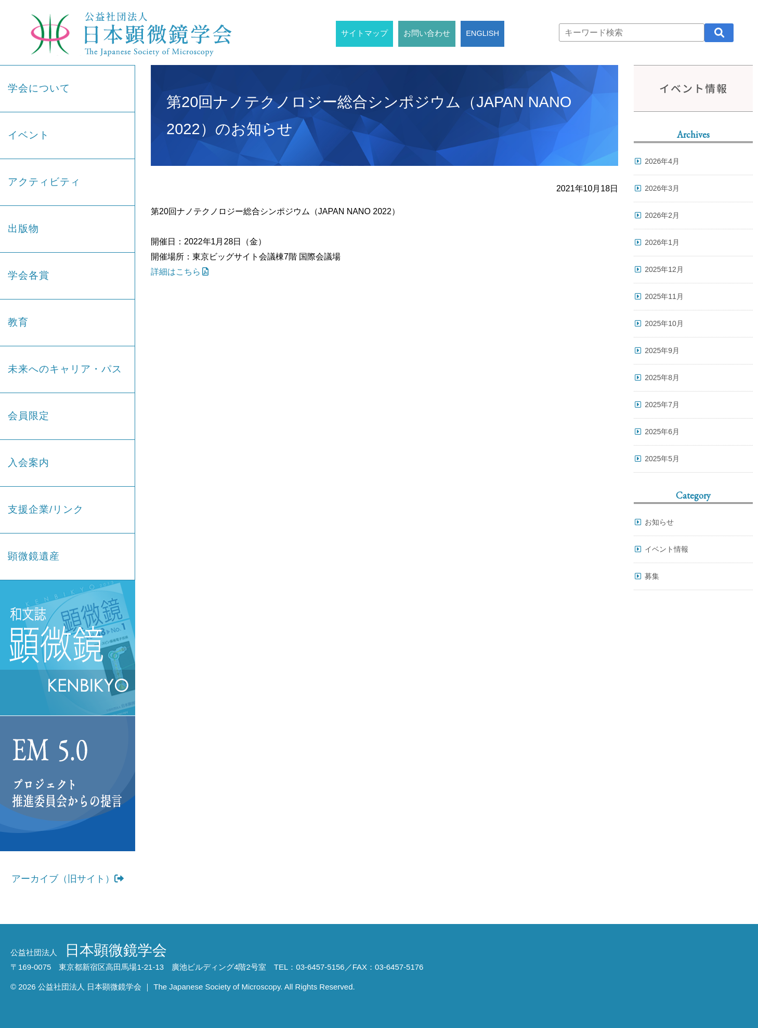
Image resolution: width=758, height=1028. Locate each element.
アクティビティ (44, 181)
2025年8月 (662, 377)
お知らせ (659, 522)
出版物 (23, 228)
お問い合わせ (426, 33)
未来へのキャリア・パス (65, 368)
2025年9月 (662, 350)
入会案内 (28, 462)
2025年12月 (664, 269)
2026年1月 (662, 242)
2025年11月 (664, 296)
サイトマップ (364, 33)
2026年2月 (662, 215)
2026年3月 (662, 188)
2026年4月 (662, 161)
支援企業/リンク (46, 509)
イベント (28, 134)
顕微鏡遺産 (34, 556)
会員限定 (28, 415)
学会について (39, 88)
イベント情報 (666, 549)
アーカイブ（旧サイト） (67, 879)
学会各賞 (28, 275)
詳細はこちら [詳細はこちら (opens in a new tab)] (176, 271)
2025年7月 (662, 404)
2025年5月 (662, 458)
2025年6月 (662, 431)
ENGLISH (482, 33)
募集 (652, 576)
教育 (18, 322)
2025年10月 (664, 323)
